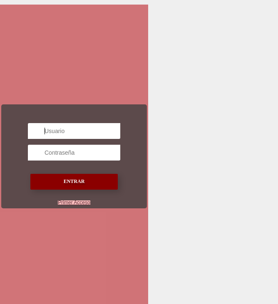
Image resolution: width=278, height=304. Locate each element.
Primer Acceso (74, 202)
